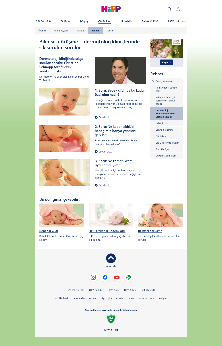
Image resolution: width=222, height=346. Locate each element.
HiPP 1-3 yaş (113, 289)
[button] (169, 9)
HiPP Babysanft (61, 30)
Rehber (95, 30)
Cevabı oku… (106, 117)
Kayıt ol (166, 62)
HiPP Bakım (130, 289)
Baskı (132, 298)
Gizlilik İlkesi (62, 298)
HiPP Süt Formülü (75, 289)
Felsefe (80, 30)
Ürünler (42, 30)
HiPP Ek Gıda (95, 289)
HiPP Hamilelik (148, 289)
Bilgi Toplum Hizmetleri (112, 298)
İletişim (110, 30)
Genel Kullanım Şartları (84, 298)
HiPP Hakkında (146, 298)
